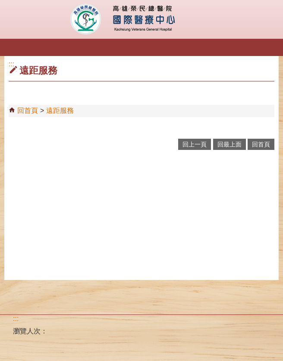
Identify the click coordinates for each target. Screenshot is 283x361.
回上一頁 (194, 144)
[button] (14, 48)
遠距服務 (60, 110)
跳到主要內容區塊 (4, 4)
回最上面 (229, 144)
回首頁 (27, 110)
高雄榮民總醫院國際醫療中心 (142, 19)
